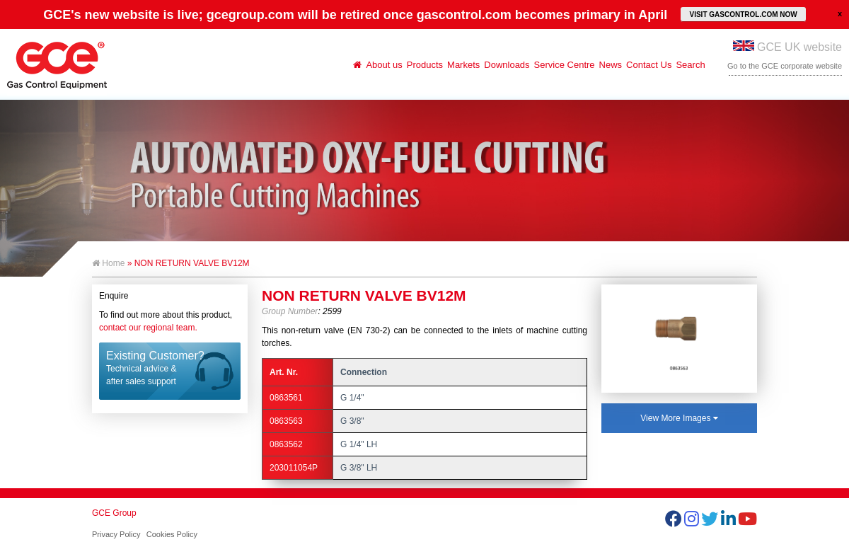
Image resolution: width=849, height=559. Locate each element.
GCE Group (114, 513)
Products (425, 64)
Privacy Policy (116, 534)
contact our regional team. (148, 328)
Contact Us (648, 64)
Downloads (506, 64)
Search (690, 64)
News (611, 64)
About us (384, 64)
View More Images (679, 418)
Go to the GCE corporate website (784, 66)
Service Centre (564, 64)
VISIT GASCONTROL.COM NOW (743, 14)
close (840, 13)
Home (108, 263)
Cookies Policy (171, 534)
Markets (463, 64)
